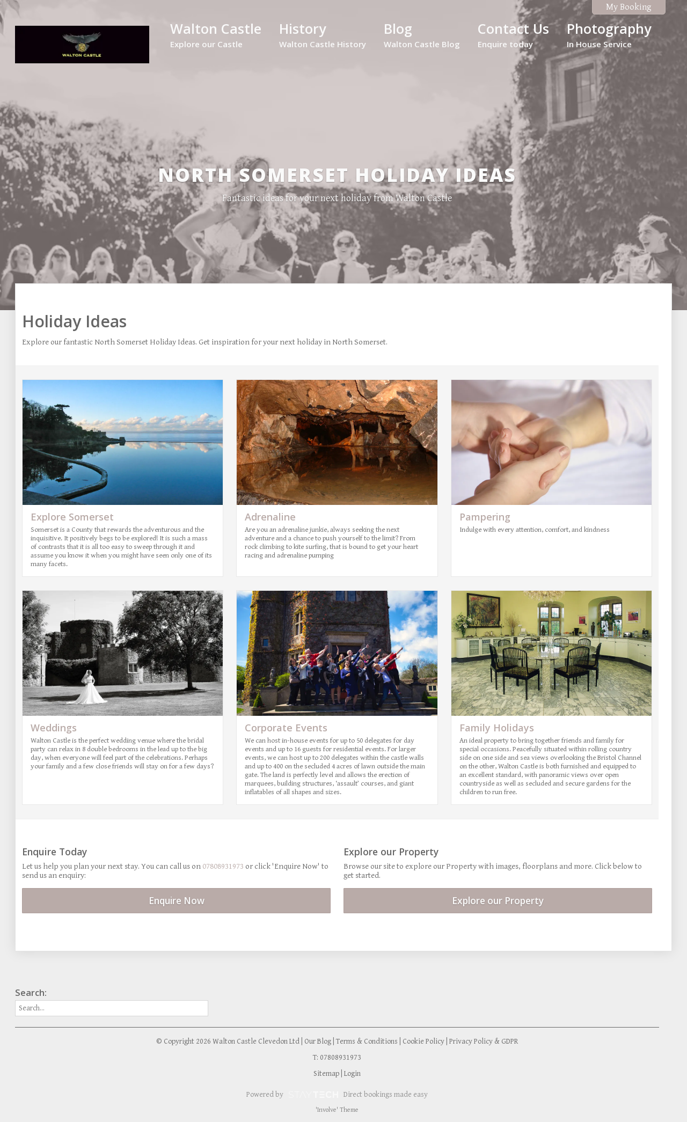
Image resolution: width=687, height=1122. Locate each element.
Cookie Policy (423, 1041)
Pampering (484, 516)
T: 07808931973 (337, 1057)
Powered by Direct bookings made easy (337, 1094)
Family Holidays (496, 727)
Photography (609, 34)
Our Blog (317, 1041)
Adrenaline (270, 516)
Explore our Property (498, 900)
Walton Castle (215, 34)
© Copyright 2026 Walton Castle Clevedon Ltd (227, 1041)
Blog (422, 34)
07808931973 (223, 866)
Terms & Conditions (367, 1041)
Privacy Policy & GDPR (483, 1041)
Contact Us (513, 34)
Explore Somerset (72, 516)
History (322, 34)
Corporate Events (286, 727)
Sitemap (326, 1073)
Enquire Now (176, 900)
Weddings (54, 727)
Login (352, 1073)
